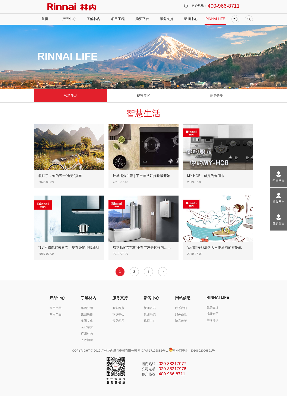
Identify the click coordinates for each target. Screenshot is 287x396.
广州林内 (87, 333)
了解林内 (93, 19)
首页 (44, 19)
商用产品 (56, 314)
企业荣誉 (87, 327)
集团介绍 (87, 308)
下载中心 (118, 314)
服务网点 (118, 308)
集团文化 (87, 320)
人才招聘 (87, 340)
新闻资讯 (150, 308)
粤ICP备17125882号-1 (153, 350)
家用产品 (56, 308)
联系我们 (181, 308)
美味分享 (216, 95)
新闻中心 (191, 19)
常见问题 (118, 320)
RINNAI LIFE (215, 19)
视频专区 (143, 95)
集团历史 (87, 314)
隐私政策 (181, 320)
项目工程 (118, 19)
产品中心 (69, 19)
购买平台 (142, 19)
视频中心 (150, 320)
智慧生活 (71, 95)
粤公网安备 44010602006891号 (192, 350)
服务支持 (166, 19)
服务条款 (181, 314)
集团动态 (150, 314)
